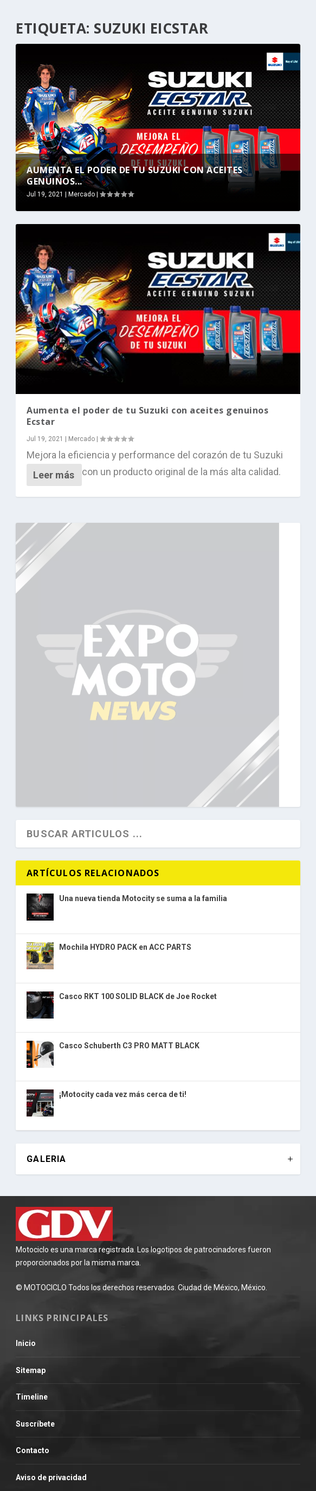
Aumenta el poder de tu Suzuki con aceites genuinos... (135, 175)
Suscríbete (35, 1424)
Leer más (53, 475)
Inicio (26, 1343)
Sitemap (31, 1370)
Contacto (32, 1450)
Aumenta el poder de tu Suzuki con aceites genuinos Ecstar (147, 416)
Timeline (32, 1397)
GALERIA (46, 1159)
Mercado (81, 194)
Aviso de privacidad (51, 1477)
